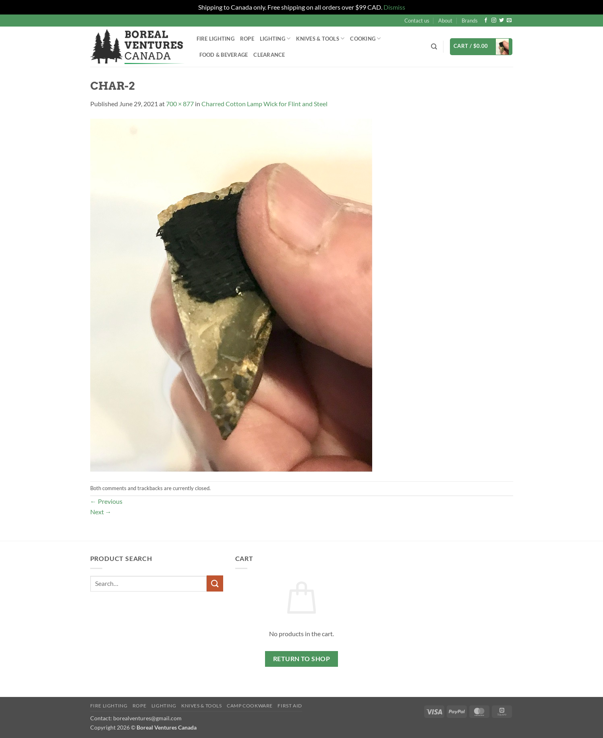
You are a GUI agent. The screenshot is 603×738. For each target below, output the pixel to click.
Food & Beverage (223, 55)
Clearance (269, 55)
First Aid (290, 706)
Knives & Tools (320, 38)
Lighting (275, 38)
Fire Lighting (215, 38)
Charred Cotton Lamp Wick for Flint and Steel (264, 103)
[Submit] (215, 583)
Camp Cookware (250, 706)
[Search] (434, 46)
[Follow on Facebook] (485, 20)
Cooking (365, 38)
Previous (106, 501)
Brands (470, 20)
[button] (481, 46)
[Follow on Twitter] (501, 20)
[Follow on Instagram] (493, 20)
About (445, 20)
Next (101, 511)
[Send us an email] (509, 20)
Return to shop (301, 658)
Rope (247, 38)
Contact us (416, 20)
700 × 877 (180, 103)
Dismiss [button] (394, 7)
